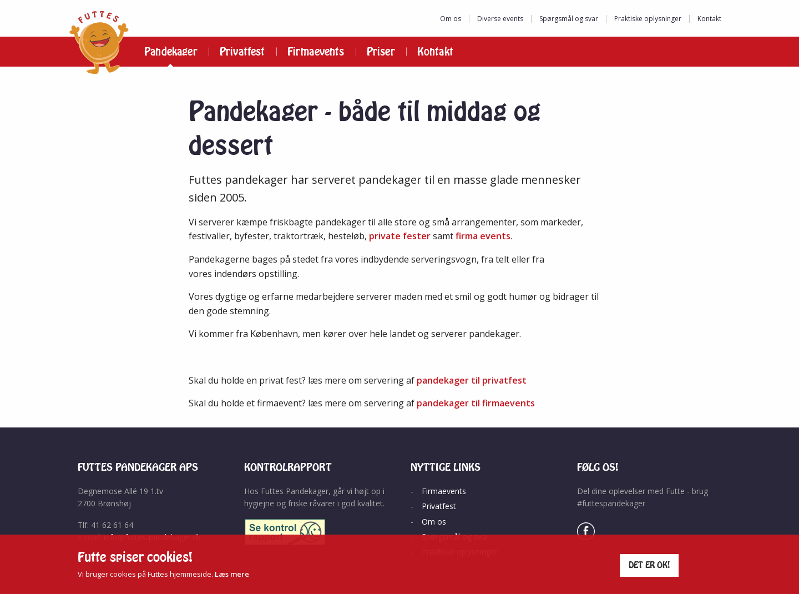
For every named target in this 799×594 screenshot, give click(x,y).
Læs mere (232, 574)
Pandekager (171, 51)
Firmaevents (316, 51)
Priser (381, 51)
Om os (450, 18)
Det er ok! (649, 565)
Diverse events (500, 18)
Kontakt (709, 18)
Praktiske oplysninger (647, 18)
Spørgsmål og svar (568, 18)
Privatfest (242, 51)
